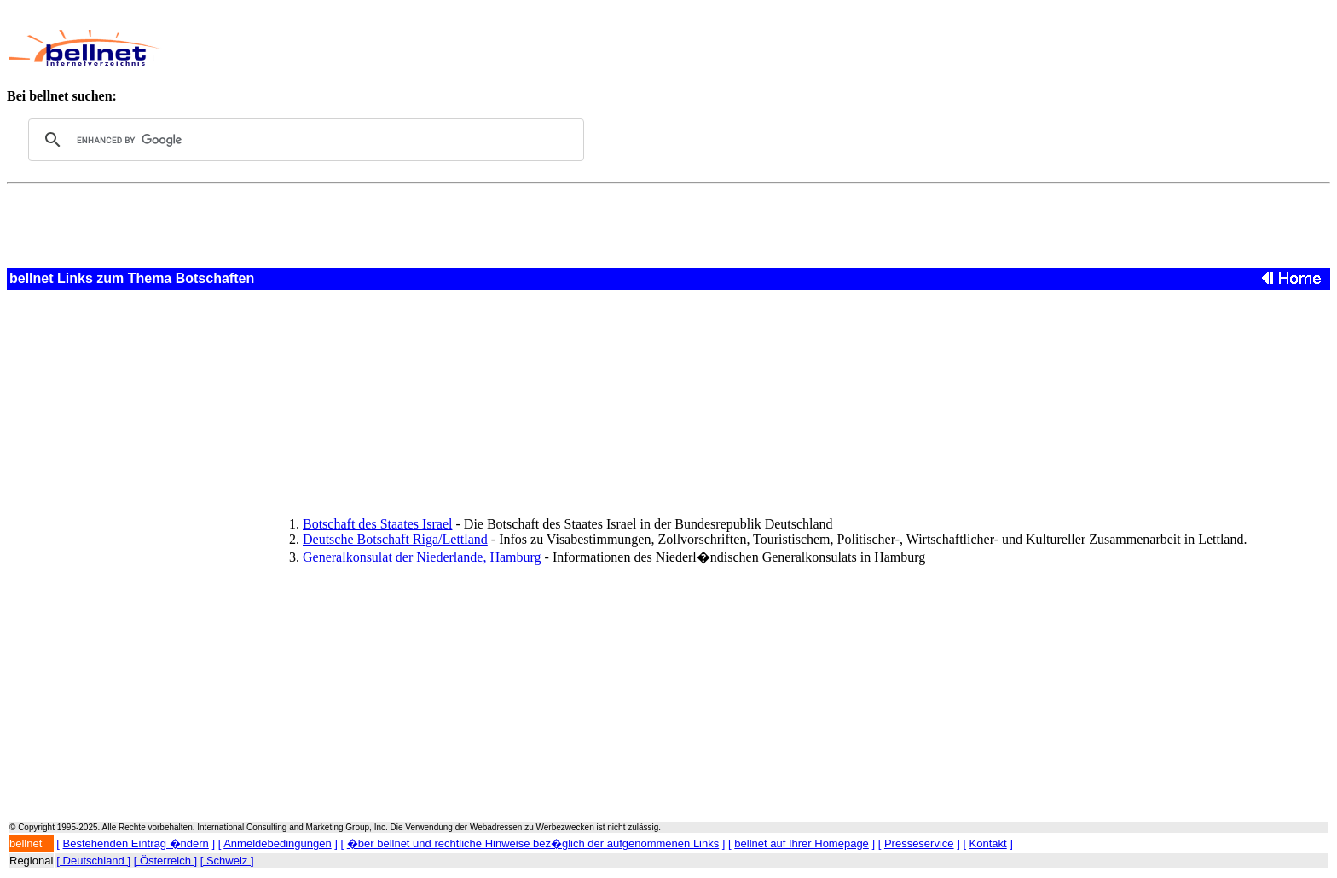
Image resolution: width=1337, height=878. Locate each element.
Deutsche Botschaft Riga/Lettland (395, 539)
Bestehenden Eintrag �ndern (136, 843)
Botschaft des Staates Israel (378, 524)
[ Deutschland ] (93, 860)
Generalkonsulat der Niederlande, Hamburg (422, 557)
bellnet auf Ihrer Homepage (801, 843)
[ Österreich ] (165, 860)
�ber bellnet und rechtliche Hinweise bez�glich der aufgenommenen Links (533, 843)
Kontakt (988, 843)
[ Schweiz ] (227, 860)
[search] (303, 140)
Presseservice (919, 843)
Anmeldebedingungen (277, 843)
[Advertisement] (583, 47)
